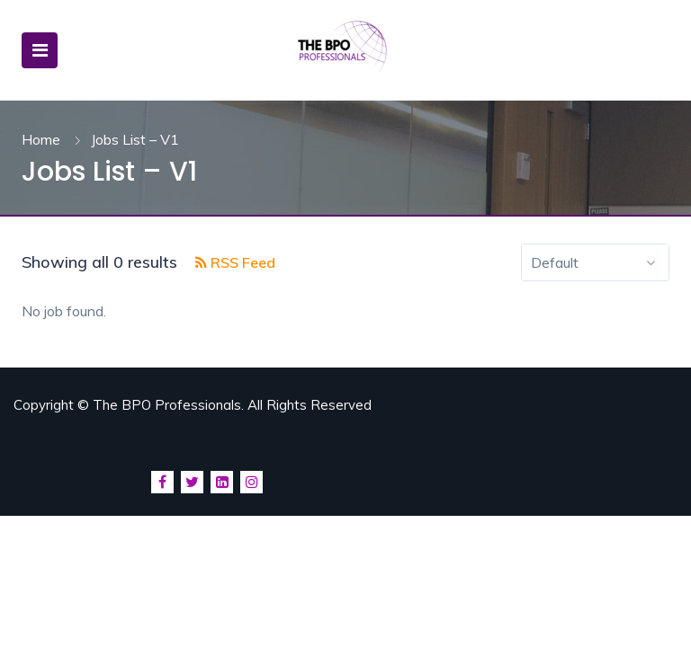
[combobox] (595, 262)
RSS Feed (235, 262)
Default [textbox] (555, 262)
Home (41, 139)
